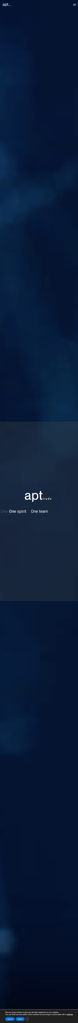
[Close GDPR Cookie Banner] (27, 1019)
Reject (20, 1019)
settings (70, 1014)
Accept (10, 1019)
